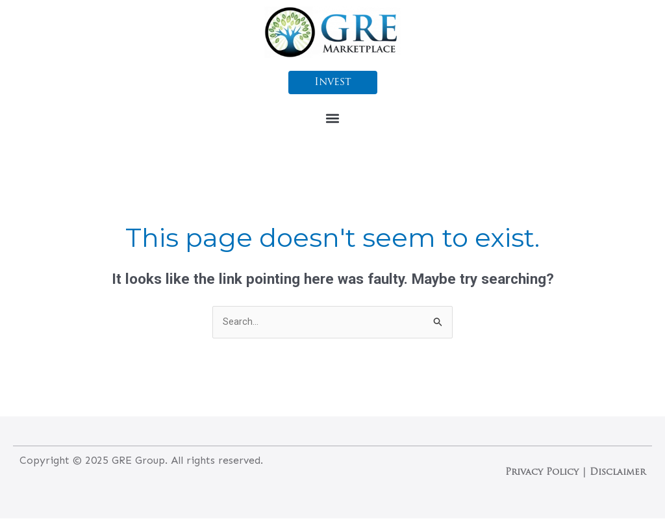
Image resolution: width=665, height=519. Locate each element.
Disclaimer (618, 473)
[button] (333, 118)
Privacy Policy (542, 473)
